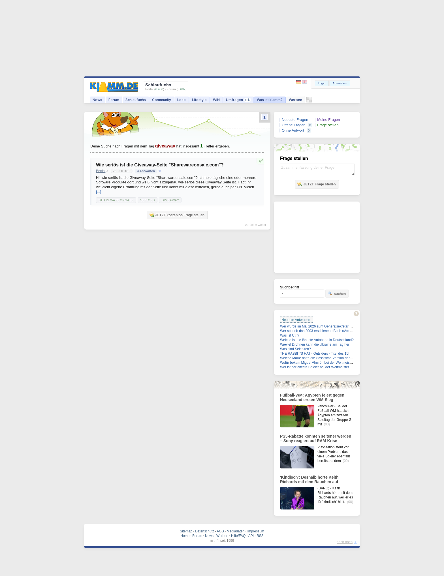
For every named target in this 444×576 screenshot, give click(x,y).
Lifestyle (199, 100)
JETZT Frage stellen (316, 184)
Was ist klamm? (270, 100)
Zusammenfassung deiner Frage (317, 169)
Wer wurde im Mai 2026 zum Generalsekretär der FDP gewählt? (328, 326)
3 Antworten (146, 171)
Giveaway (170, 200)
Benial (100, 171)
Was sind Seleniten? (295, 349)
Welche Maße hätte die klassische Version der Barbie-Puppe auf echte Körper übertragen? (348, 358)
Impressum (255, 531)
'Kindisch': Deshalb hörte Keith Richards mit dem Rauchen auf (309, 479)
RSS (260, 536)
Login (322, 83)
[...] (98, 192)
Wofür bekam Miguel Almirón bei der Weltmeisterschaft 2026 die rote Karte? (337, 363)
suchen (337, 293)
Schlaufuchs (135, 100)
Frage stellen (327, 125)
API (251, 536)
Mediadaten (236, 531)
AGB (220, 531)
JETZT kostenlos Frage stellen (176, 215)
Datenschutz (204, 531)
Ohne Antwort (293, 130)
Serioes (147, 200)
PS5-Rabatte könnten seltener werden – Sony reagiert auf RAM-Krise (315, 438)
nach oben (345, 542)
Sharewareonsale (116, 200)
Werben (295, 100)
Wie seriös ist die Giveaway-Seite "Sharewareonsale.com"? (160, 164)
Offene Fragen (294, 125)
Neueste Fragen (295, 119)
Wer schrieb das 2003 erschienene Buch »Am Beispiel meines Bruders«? (335, 331)
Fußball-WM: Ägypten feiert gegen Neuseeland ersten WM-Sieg (312, 397)
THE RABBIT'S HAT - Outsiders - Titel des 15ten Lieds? (322, 354)
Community (161, 100)
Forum (113, 100)
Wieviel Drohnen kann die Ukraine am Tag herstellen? (320, 344)
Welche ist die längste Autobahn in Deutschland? (317, 340)
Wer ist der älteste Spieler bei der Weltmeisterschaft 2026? (324, 367)
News (97, 100)
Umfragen (238, 100)
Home (184, 536)
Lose (181, 100)
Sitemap (186, 531)
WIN (216, 100)
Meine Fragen (328, 119)
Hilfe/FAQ (238, 536)
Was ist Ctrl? (289, 335)
